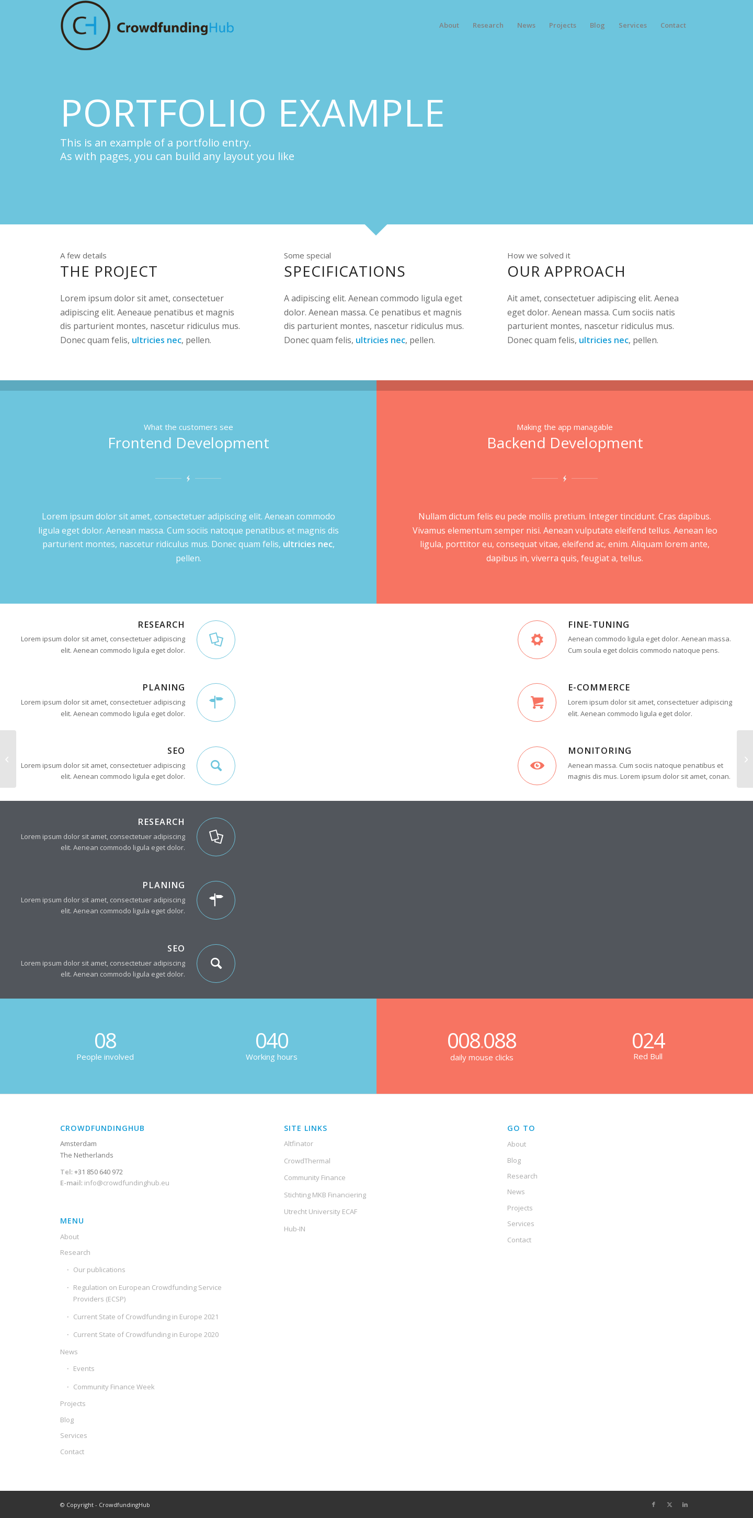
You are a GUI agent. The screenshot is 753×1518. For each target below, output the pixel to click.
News (69, 1351)
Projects (73, 1403)
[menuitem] (449, 25)
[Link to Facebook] (653, 1504)
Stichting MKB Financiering (325, 1194)
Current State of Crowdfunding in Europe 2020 (146, 1334)
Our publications (99, 1269)
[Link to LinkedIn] (685, 1504)
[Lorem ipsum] (745, 759)
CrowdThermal (307, 1160)
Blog (67, 1419)
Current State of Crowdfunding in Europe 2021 (146, 1316)
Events (84, 1368)
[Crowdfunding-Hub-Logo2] (149, 25)
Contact (72, 1451)
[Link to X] (669, 1504)
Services (73, 1435)
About (69, 1236)
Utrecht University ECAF (320, 1211)
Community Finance (315, 1177)
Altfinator (298, 1143)
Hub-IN (294, 1228)
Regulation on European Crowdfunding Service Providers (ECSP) (147, 1293)
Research (75, 1252)
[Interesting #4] (8, 759)
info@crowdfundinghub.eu (126, 1182)
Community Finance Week (114, 1386)
